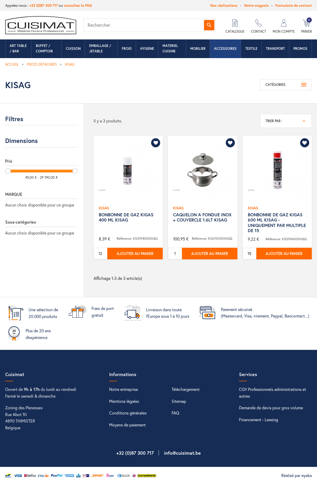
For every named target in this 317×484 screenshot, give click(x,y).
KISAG (104, 207)
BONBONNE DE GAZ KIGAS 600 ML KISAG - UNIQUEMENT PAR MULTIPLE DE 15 (277, 222)
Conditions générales (127, 413)
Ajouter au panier (135, 253)
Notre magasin (256, 5)
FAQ (175, 413)
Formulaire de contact (293, 5)
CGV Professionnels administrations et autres (272, 392)
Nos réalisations (223, 5)
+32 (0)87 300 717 (43, 5)
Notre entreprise (123, 389)
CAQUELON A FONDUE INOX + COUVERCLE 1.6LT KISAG (202, 217)
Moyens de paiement (127, 424)
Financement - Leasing (258, 419)
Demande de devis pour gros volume (271, 407)
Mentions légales (124, 401)
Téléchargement (186, 389)
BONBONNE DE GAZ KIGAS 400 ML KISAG (126, 217)
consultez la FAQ (78, 5)
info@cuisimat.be (182, 453)
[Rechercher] (149, 25)
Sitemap (179, 401)
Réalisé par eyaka (296, 475)
